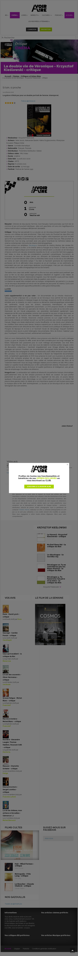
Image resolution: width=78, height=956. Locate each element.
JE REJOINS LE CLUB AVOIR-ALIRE (39, 486)
